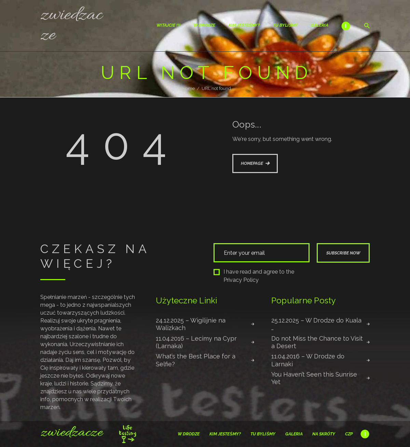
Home (188, 88)
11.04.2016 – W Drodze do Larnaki (307, 360)
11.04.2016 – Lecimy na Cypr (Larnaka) (196, 342)
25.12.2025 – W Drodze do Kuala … (316, 324)
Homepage (252, 163)
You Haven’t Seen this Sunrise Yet (314, 378)
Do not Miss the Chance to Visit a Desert (317, 342)
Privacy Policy (241, 280)
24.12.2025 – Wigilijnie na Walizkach (191, 324)
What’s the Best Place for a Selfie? (195, 360)
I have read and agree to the (254, 275)
